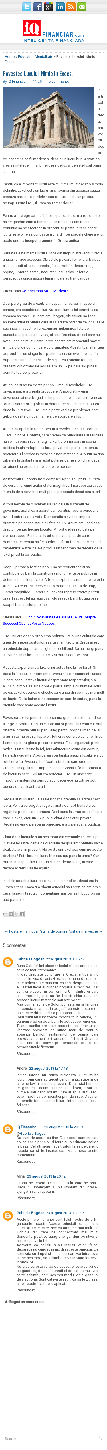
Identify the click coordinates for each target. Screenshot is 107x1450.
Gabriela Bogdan (30, 959)
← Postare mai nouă (21, 931)
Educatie (25, 56)
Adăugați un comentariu (24, 1302)
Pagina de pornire (53, 931)
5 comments (59, 81)
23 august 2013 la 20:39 (63, 1127)
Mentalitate (44, 56)
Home (10, 56)
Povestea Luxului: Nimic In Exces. (38, 73)
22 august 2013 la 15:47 (65, 959)
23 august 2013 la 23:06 (65, 1213)
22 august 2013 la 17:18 (48, 1068)
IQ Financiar (17, 81)
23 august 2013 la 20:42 (46, 1176)
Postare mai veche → (85, 931)
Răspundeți (26, 1053)
